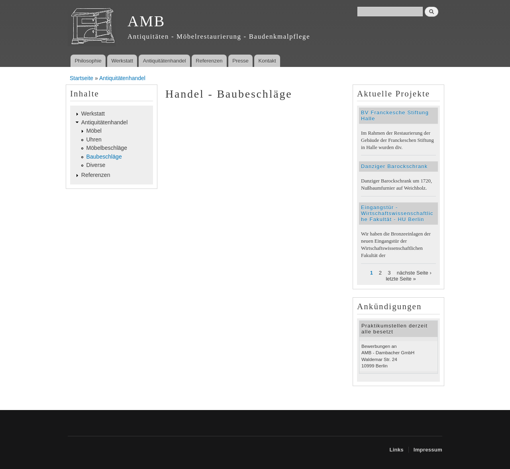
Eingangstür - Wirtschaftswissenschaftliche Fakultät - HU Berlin (397, 213)
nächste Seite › (414, 273)
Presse (240, 61)
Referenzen (209, 61)
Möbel (94, 131)
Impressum (428, 450)
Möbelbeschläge (106, 148)
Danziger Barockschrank (394, 166)
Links (396, 450)
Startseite (81, 78)
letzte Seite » (401, 279)
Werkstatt (122, 61)
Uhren (94, 139)
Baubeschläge (104, 156)
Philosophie (88, 61)
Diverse (96, 165)
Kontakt (267, 61)
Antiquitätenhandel (164, 61)
